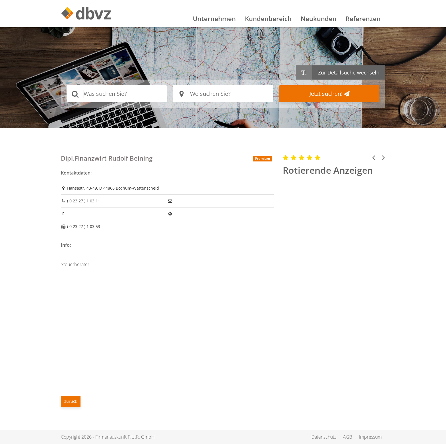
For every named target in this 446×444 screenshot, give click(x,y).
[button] (374, 157)
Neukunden (318, 18)
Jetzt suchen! (329, 93)
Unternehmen (214, 18)
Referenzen (363, 18)
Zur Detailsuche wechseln (348, 72)
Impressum (370, 437)
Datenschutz (323, 437)
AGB (347, 437)
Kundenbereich (268, 18)
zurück (70, 401)
